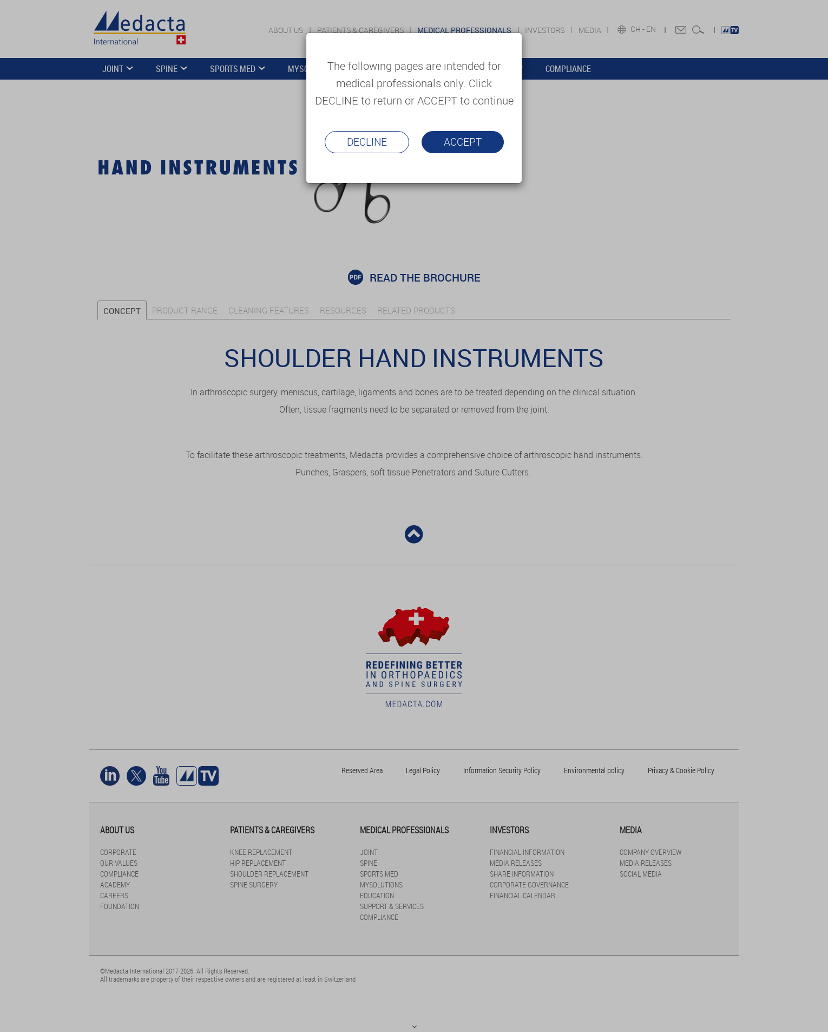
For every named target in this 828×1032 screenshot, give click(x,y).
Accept (463, 142)
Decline (367, 142)
